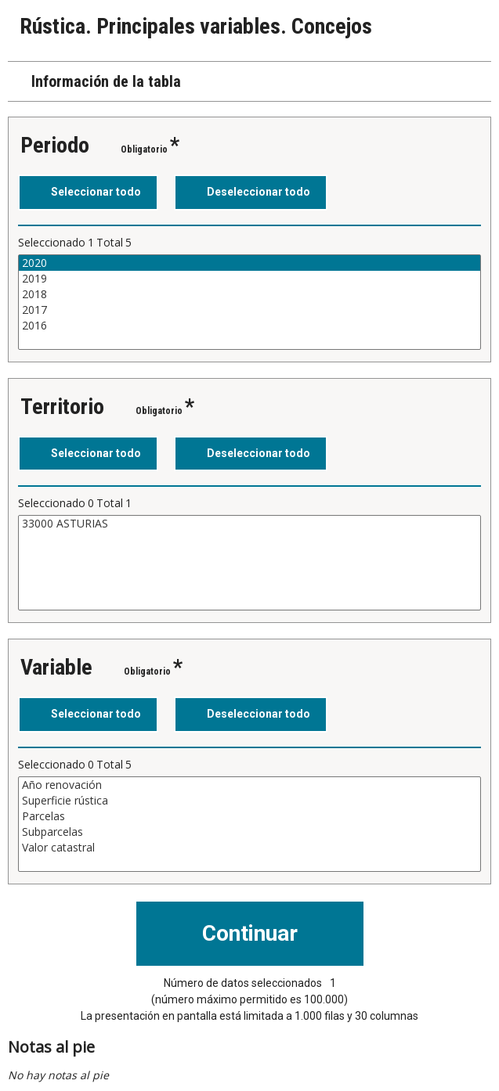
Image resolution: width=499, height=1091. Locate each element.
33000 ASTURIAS (249, 523)
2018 (249, 294)
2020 (249, 263)
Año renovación (249, 785)
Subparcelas (249, 832)
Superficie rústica (249, 800)
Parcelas (249, 816)
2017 (249, 310)
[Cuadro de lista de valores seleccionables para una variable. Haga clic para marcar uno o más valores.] (249, 302)
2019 (249, 278)
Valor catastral (249, 847)
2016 (249, 325)
